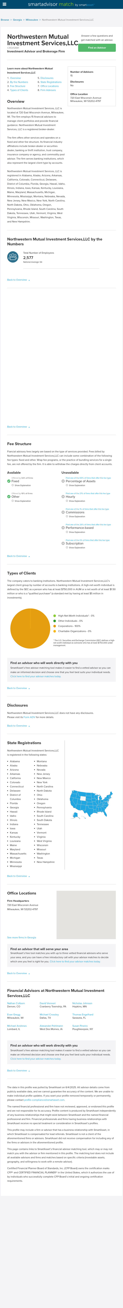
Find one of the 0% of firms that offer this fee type (88, 540)
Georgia (17, 19)
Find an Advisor (97, 47)
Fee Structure (17, 86)
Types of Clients (19, 90)
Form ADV (29, 717)
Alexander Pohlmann (51, 1026)
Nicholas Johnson (82, 1003)
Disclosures (47, 78)
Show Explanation (23, 485)
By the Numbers (19, 82)
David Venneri (48, 1003)
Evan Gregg (13, 1014)
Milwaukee (32, 19)
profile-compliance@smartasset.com (44, 1100)
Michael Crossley (49, 1014)
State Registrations (51, 82)
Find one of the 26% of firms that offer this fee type (88, 524)
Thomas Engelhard (82, 1014)
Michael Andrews (17, 1026)
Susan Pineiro (80, 1026)
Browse (5, 19)
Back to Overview (17, 279)
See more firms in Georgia (21, 937)
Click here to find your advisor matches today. (35, 676)
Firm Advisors (48, 90)
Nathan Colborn (16, 1003)
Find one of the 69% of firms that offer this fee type (88, 478)
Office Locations (50, 86)
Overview (15, 78)
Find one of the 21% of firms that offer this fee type (88, 493)
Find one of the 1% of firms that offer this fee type (87, 509)
